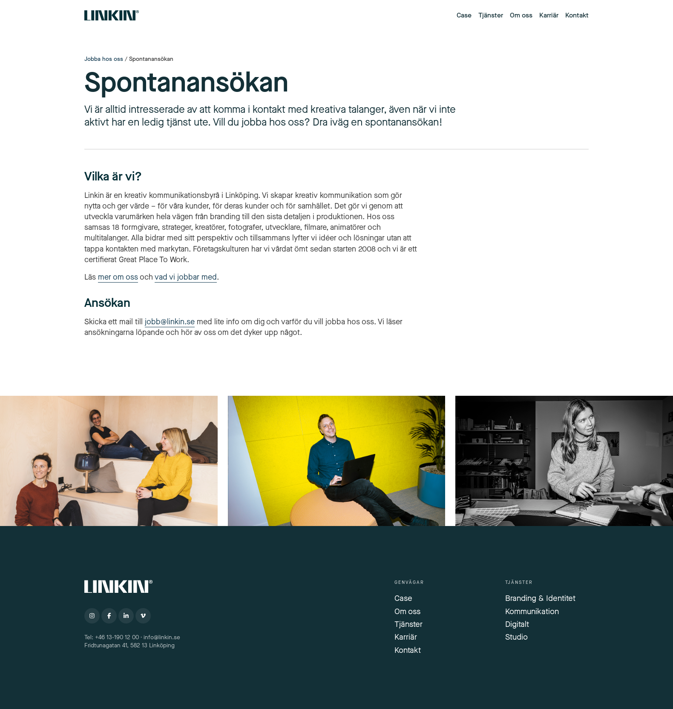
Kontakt (577, 15)
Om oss (521, 15)
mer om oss (118, 277)
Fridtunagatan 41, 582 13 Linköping (130, 645)
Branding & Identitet (540, 598)
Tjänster (490, 15)
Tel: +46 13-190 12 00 (111, 637)
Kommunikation (532, 611)
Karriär (548, 15)
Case (464, 15)
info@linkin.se (162, 637)
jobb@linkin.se (170, 322)
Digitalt (517, 624)
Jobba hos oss (103, 59)
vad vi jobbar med (186, 277)
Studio (516, 637)
